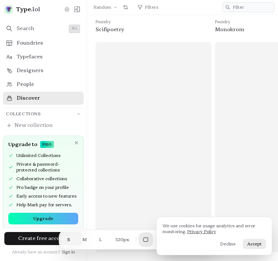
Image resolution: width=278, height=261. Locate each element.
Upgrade (43, 218)
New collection (29, 125)
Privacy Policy (201, 231)
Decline (228, 243)
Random (105, 7)
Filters (148, 7)
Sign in (68, 252)
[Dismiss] (76, 143)
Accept (254, 243)
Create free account (43, 238)
